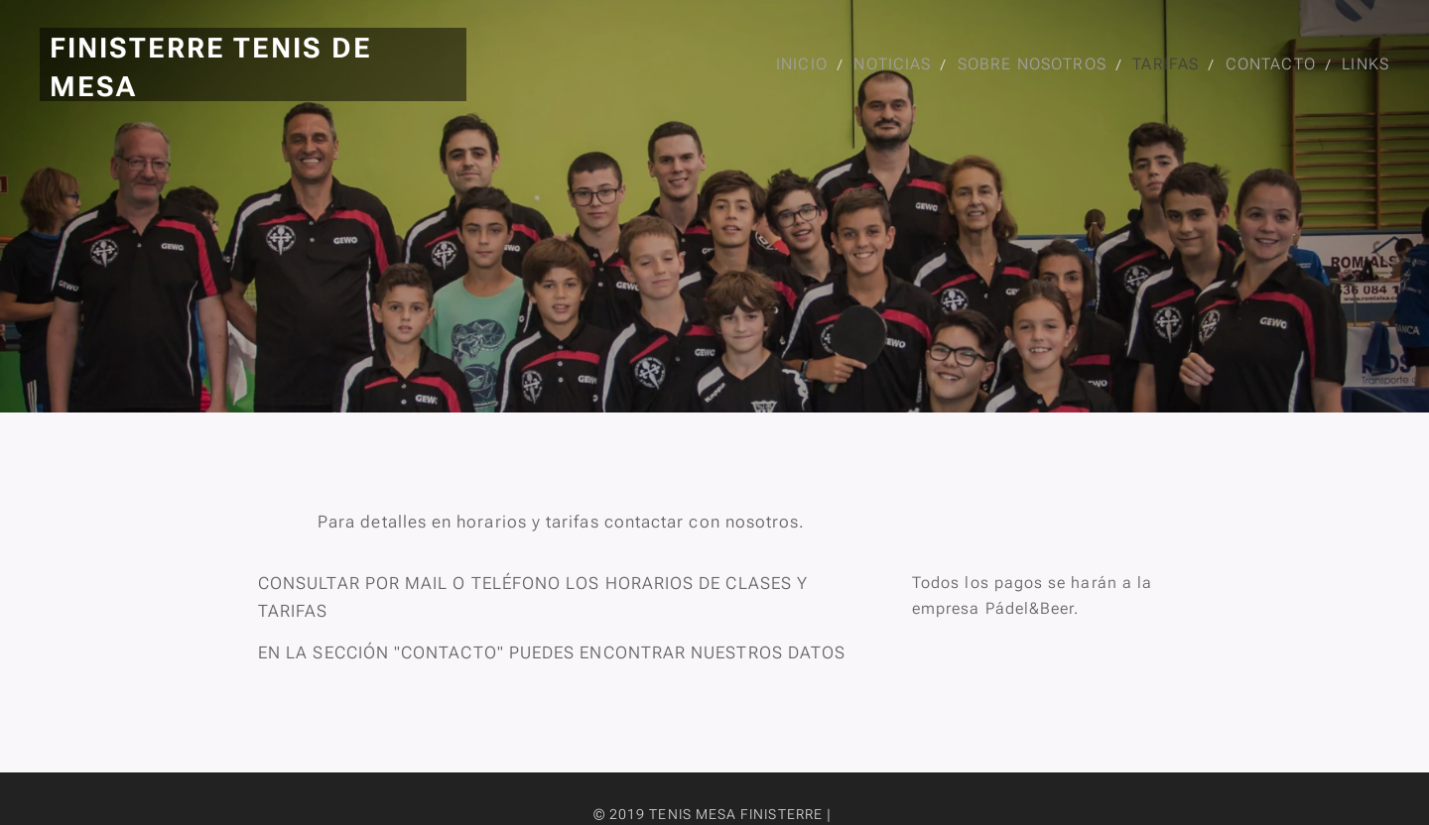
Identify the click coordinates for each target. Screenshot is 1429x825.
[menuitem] (797, 64)
